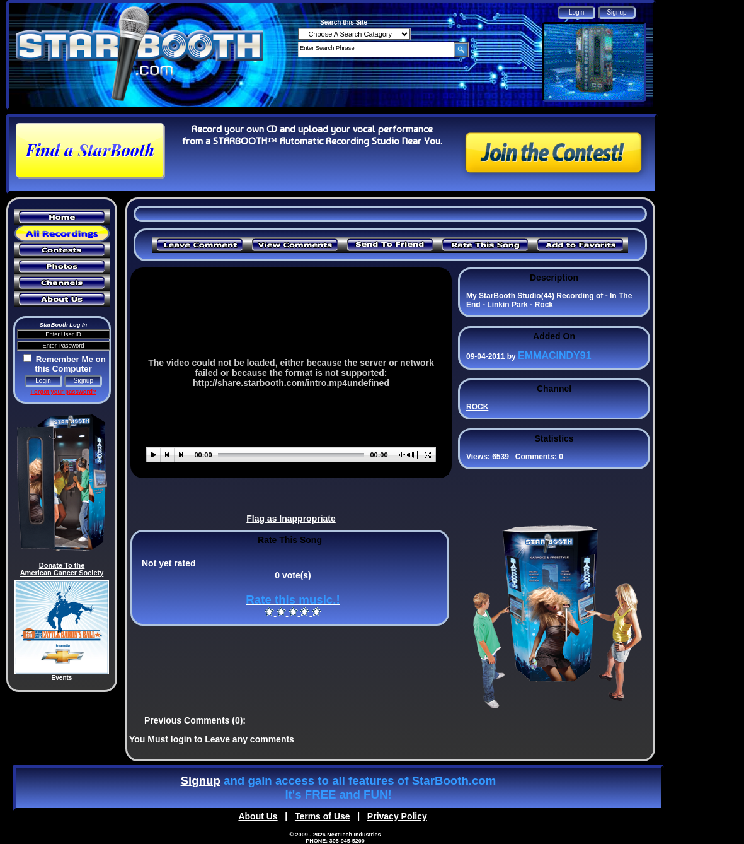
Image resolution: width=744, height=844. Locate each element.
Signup (200, 780)
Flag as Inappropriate (291, 518)
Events (62, 677)
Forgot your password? (63, 392)
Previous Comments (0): (195, 720)
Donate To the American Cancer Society (62, 569)
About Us (257, 816)
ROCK (477, 406)
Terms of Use (322, 816)
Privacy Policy (397, 816)
